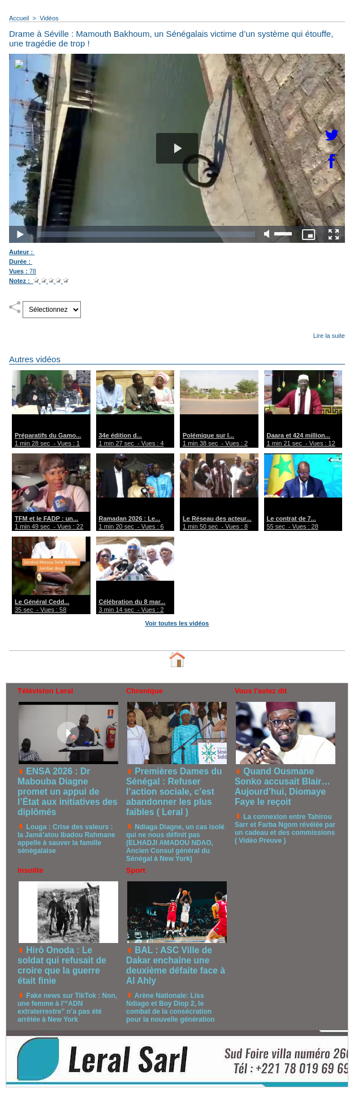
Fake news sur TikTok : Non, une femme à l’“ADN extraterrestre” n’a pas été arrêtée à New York (67, 1007)
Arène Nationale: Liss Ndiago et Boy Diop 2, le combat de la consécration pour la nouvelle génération (170, 1007)
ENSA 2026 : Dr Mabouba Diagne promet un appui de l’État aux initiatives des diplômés (68, 791)
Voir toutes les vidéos (177, 623)
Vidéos (49, 18)
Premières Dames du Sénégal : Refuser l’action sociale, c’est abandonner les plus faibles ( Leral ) (174, 791)
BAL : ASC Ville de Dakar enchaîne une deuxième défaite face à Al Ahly (175, 965)
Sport (135, 870)
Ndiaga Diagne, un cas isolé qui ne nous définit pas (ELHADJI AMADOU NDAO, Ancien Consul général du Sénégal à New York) (175, 843)
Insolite (31, 870)
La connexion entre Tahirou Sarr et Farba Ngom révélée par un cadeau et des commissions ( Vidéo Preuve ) (285, 829)
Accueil (19, 18)
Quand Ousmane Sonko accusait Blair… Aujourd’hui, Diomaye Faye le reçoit (282, 786)
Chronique (144, 691)
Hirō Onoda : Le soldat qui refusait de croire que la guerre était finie (62, 965)
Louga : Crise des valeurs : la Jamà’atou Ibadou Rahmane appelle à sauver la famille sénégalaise (66, 839)
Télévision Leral (45, 691)
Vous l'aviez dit (261, 691)
